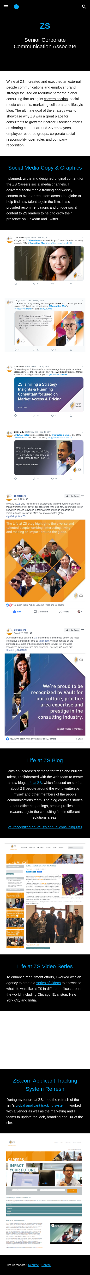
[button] (6, 6)
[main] (45, 35)
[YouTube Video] (45, 1040)
